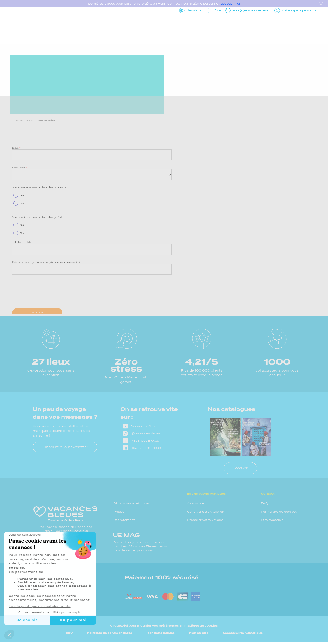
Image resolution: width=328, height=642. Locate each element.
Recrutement (124, 520)
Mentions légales (160, 633)
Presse (118, 511)
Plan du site (198, 633)
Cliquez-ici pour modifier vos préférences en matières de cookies (164, 625)
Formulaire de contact (279, 511)
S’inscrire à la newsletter (65, 447)
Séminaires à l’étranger (131, 503)
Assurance (195, 503)
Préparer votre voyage (205, 520)
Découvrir (240, 468)
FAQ (264, 503)
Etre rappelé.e (272, 520)
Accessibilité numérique (243, 633)
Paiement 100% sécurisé (162, 577)
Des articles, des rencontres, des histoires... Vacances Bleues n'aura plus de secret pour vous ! (140, 542)
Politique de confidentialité (109, 633)
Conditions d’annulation (205, 511)
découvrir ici (230, 3)
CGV (69, 633)
